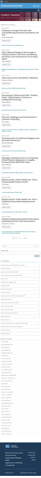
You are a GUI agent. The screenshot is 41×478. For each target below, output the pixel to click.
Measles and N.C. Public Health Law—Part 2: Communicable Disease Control (19, 181)
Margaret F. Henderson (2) (8, 378)
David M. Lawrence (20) (7, 392)
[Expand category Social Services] (39, 330)
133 (25, 238)
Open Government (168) (7, 309)
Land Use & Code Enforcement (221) (10, 302)
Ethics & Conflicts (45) (6, 289)
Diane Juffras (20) (5, 389)
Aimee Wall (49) (5, 428)
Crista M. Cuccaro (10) (6, 364)
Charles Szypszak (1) (6, 422)
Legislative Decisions (23, 129)
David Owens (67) (5, 420)
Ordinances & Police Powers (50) (9, 313)
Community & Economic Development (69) (12, 275)
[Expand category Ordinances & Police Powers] (39, 313)
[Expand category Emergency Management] (39, 282)
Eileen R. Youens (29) (6, 434)
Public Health (18, 192)
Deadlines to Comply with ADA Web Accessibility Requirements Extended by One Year (20, 32)
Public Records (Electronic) (19, 150)
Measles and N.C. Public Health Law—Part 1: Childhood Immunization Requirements (19, 200)
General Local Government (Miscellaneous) (12, 45)
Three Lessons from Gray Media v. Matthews (20, 78)
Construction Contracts (8, 231)
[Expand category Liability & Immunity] (39, 306)
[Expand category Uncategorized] (39, 333)
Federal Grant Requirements (21, 231)
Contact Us (32, 457)
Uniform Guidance (28, 172)
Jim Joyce (5, 122)
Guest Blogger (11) (5, 350)
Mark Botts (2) (4, 355)
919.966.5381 (10, 465)
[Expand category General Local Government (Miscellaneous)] (39, 296)
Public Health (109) (5, 316)
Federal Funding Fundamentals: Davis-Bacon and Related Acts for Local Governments (20, 220)
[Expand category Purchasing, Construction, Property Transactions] (39, 323)
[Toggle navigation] (38, 10)
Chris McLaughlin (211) (7, 403)
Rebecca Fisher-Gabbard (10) (8, 375)
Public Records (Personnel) (19, 88)
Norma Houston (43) (6, 381)
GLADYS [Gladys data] (33, 459)
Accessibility (6, 1)
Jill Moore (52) (4, 408)
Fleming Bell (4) (5, 347)
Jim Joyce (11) (4, 383)
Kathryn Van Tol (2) (6, 425)
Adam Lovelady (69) (6, 397)
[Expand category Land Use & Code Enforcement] (39, 302)
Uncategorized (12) (5, 333)
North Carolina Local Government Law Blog (18, 18)
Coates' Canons (10, 15)
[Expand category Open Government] (39, 309)
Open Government (6, 88)
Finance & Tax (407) (5, 292)
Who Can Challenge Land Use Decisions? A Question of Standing (19, 118)
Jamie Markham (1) (6, 400)
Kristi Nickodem (7, 37)
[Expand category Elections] (39, 279)
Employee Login (31, 455)
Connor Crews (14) (6, 358)
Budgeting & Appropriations (9, 69)
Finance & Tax (22, 110)
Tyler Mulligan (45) (6, 414)
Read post (6, 40)
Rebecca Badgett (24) (6, 344)
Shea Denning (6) (5, 367)
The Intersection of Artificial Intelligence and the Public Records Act (20, 139)
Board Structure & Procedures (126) (9, 272)
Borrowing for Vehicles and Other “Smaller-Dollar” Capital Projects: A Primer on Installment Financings (20, 97)
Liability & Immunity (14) (7, 306)
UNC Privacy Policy (31, 472)
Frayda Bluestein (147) (6, 353)
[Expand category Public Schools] (39, 320)
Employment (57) (5, 285)
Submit (37, 256)
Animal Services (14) (6, 268)
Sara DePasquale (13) (6, 369)
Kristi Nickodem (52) (6, 417)
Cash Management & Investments (25, 69)
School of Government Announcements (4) (12, 326)
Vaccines (25, 212)
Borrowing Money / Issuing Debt (10, 110)
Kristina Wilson (7, 80)
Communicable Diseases (8, 192)
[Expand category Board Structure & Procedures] (39, 272)
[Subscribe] (20, 253)
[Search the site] (35, 246)
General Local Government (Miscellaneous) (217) (13, 296)
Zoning (9, 131)
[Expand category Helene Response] (39, 299)
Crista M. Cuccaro (8, 224)
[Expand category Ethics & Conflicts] (39, 289)
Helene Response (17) (6, 299)
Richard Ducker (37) (6, 372)
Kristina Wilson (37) (6, 431)
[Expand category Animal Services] (39, 268)
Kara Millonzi (6, 61)
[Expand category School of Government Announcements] (39, 326)
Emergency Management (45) (8, 282)
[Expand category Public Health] (39, 316)
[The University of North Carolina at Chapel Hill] (1, 1)
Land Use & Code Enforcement (9, 129)
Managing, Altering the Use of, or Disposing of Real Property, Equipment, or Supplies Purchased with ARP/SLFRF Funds (20, 160)
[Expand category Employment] (39, 285)
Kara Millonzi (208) (6, 406)
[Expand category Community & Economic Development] (39, 275)
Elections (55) (4, 278)
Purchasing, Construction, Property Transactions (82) (14, 323)
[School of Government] (11, 446)
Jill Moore (5, 184)
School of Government (11, 5)
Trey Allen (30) (4, 341)
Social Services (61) (5, 330)
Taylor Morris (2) (5, 411)
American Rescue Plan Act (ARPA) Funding (12, 172)
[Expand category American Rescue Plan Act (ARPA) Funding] (39, 265)
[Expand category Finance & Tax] (39, 292)
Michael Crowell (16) (6, 361)
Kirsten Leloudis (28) (6, 394)
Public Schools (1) (5, 319)
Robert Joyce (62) (5, 386)
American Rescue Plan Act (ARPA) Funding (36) (12, 265)
